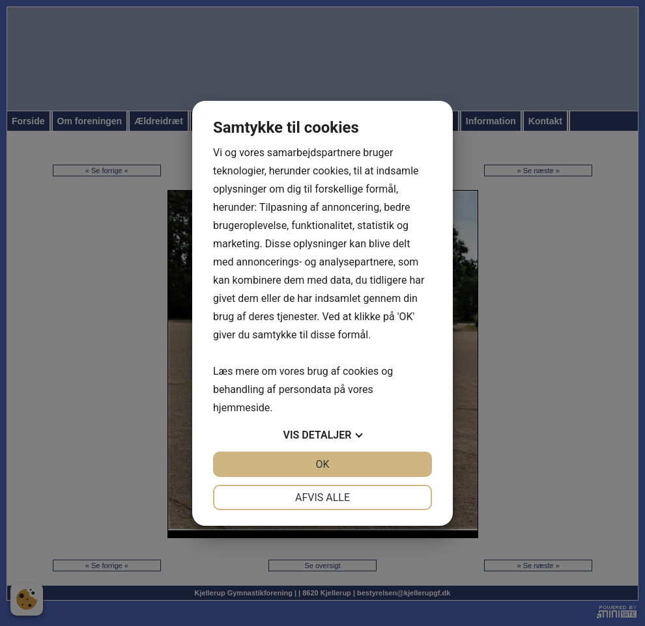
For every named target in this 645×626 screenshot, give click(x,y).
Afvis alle (322, 497)
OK (322, 464)
